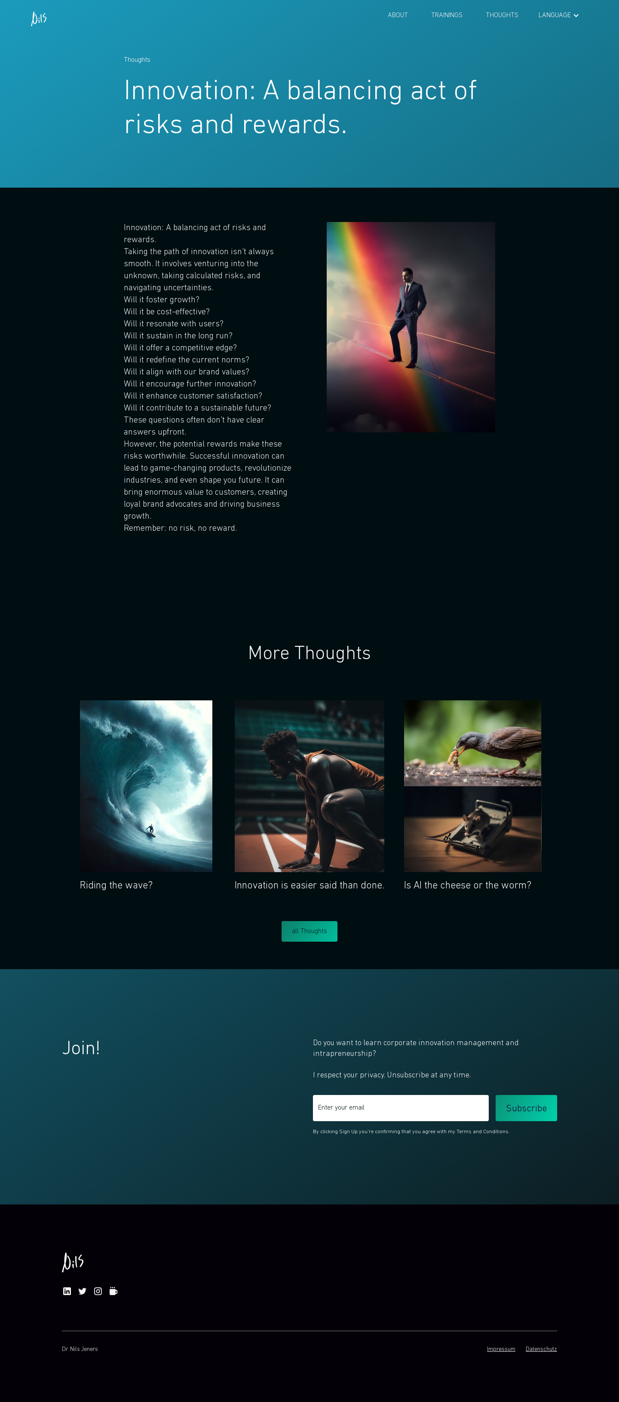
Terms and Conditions (483, 1131)
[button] (559, 15)
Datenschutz (541, 1349)
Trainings (447, 15)
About (398, 15)
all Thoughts (309, 931)
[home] (38, 15)
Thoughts (502, 15)
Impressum (501, 1349)
